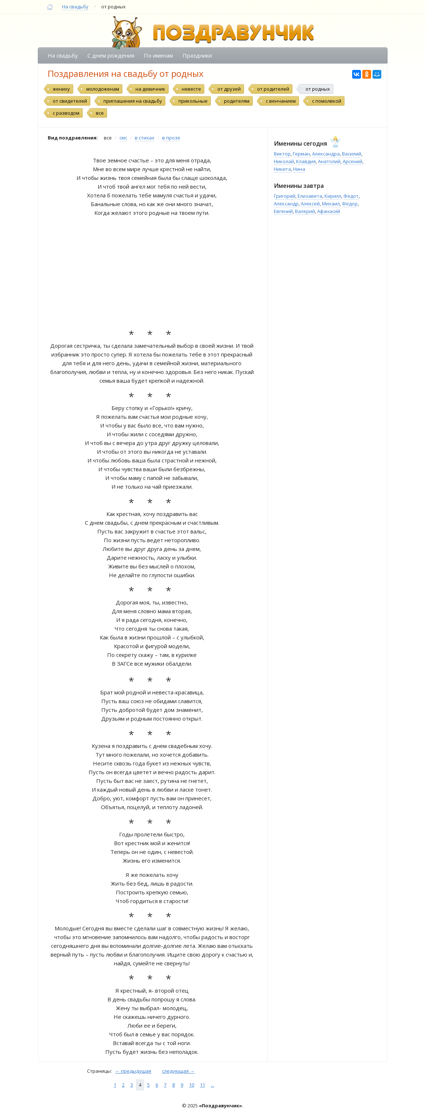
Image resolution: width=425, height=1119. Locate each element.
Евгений (283, 211)
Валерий (305, 211)
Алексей (310, 203)
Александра (326, 153)
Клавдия (306, 161)
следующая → (178, 1071)
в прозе (171, 137)
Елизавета (310, 196)
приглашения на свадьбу (132, 101)
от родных (318, 89)
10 (191, 1084)
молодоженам (102, 89)
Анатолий (329, 161)
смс (123, 137)
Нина (299, 169)
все (100, 113)
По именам (158, 55)
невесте (191, 89)
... (212, 1084)
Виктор (282, 153)
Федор (350, 203)
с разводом (66, 113)
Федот (351, 196)
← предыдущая (133, 1071)
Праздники (197, 55)
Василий (351, 153)
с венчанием (281, 101)
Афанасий (328, 211)
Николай (284, 161)
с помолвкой (326, 101)
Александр (286, 203)
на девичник (150, 89)
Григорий (284, 196)
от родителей (273, 89)
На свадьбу (75, 6)
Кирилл (332, 196)
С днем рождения (110, 55)
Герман (301, 153)
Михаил (331, 203)
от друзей (229, 89)
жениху (61, 89)
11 (202, 1084)
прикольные (193, 101)
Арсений (352, 161)
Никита (282, 169)
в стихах (144, 137)
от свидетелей (70, 101)
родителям (236, 101)
